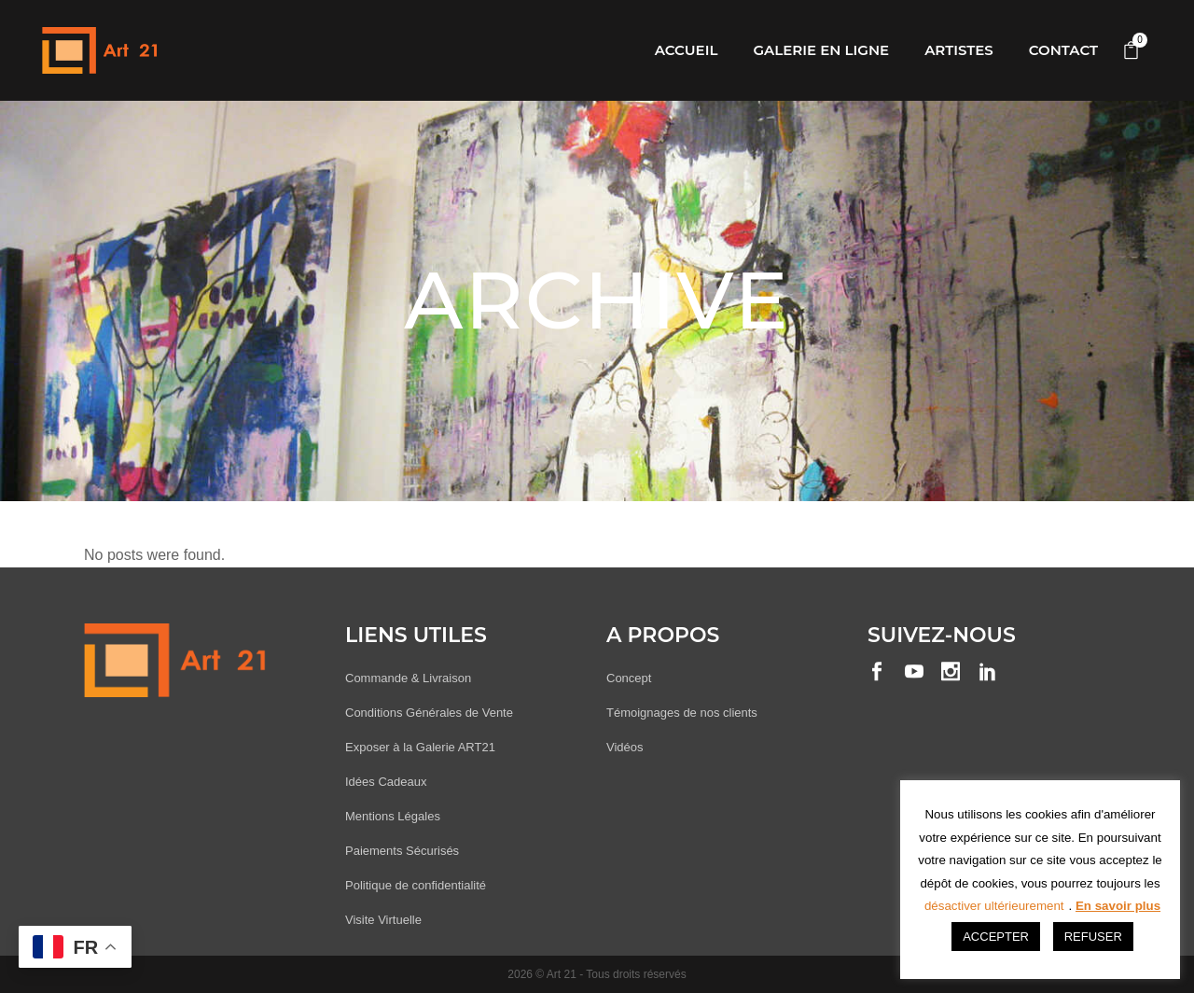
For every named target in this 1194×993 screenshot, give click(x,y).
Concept (628, 678)
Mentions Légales (392, 816)
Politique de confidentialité (415, 885)
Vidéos (625, 747)
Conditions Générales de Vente (429, 713)
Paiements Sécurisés (402, 851)
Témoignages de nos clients (681, 713)
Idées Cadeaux (385, 782)
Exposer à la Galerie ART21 (420, 747)
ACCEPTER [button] (996, 937)
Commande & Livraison (408, 678)
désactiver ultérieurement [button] (994, 906)
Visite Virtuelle (383, 920)
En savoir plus (1118, 906)
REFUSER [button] (1093, 937)
